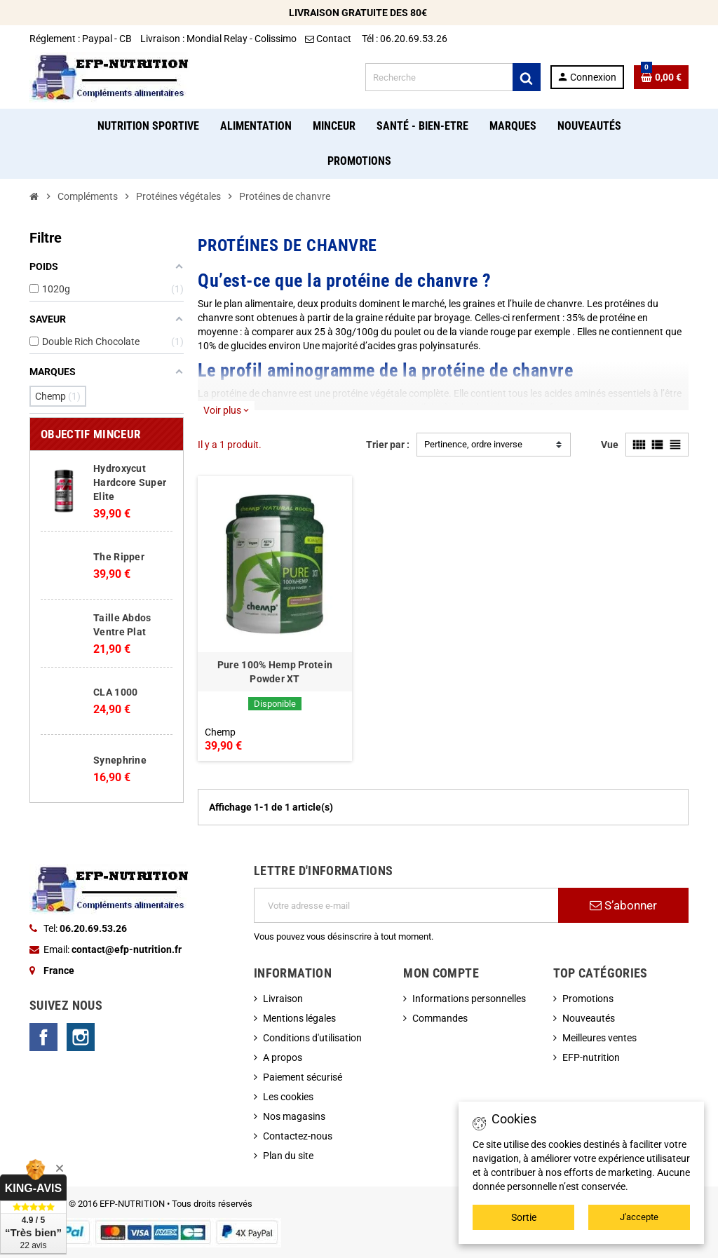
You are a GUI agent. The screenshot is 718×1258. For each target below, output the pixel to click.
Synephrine (120, 760)
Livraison (283, 998)
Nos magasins (294, 1116)
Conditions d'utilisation (312, 1037)
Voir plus (226, 410)
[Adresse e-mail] (406, 905)
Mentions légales (299, 1018)
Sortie (523, 1217)
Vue (609, 444)
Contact (329, 38)
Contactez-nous (297, 1136)
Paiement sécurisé (302, 1077)
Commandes (440, 1018)
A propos (282, 1057)
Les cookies (288, 1096)
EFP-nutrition (591, 1057)
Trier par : (387, 444)
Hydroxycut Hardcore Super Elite (129, 482)
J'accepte (639, 1217)
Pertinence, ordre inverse (473, 444)
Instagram (81, 1037)
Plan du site (288, 1155)
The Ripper (118, 556)
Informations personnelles (469, 998)
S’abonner (623, 905)
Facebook (43, 1037)
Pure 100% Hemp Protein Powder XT (274, 671)
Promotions (588, 998)
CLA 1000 (115, 692)
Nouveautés (588, 1018)
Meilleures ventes (599, 1037)
